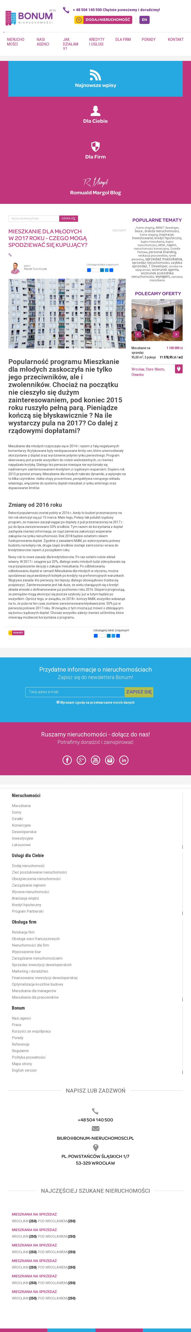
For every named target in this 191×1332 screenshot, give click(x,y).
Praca (16, 1025)
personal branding (162, 252)
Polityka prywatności (29, 1057)
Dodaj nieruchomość (28, 866)
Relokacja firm (23, 932)
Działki (17, 819)
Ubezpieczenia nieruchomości (36, 879)
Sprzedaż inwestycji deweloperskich (42, 965)
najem (171, 245)
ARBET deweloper (167, 227)
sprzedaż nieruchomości (150, 263)
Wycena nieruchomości (30, 892)
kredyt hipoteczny (168, 238)
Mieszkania (21, 806)
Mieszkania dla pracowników (35, 997)
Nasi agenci (43, 41)
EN (144, 20)
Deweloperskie (24, 832)
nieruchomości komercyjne (151, 248)
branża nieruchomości (162, 231)
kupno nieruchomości (156, 243)
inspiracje (166, 235)
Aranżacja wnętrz (25, 898)
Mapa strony (22, 1064)
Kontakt (176, 39)
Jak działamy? (70, 44)
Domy (16, 812)
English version (24, 1070)
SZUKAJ (68, 218)
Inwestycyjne (22, 838)
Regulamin (20, 1051)
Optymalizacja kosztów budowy (37, 984)
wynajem (162, 276)
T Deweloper (158, 266)
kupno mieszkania (152, 241)
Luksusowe (21, 845)
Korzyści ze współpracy (31, 1031)
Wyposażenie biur (26, 952)
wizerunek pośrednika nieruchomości (153, 275)
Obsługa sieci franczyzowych (36, 939)
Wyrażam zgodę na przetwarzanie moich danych (95, 702)
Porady (149, 39)
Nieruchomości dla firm (30, 945)
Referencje (21, 1044)
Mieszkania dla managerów (34, 991)
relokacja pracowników (153, 255)
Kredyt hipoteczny (26, 905)
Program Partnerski (27, 911)
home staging (145, 227)
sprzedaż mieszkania (163, 259)
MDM (161, 245)
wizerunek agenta (165, 270)
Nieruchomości (15, 41)
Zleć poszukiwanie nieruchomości (39, 872)
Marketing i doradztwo (30, 971)
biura (139, 231)
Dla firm (123, 39)
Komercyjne (21, 825)
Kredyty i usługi (97, 41)
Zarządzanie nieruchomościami (37, 958)
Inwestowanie (142, 238)
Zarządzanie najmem (29, 885)
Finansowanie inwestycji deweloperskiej (44, 978)
